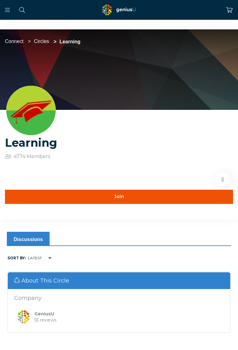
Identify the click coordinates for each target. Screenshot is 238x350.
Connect (14, 41)
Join (119, 196)
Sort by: (16, 258)
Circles (41, 41)
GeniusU (44, 314)
